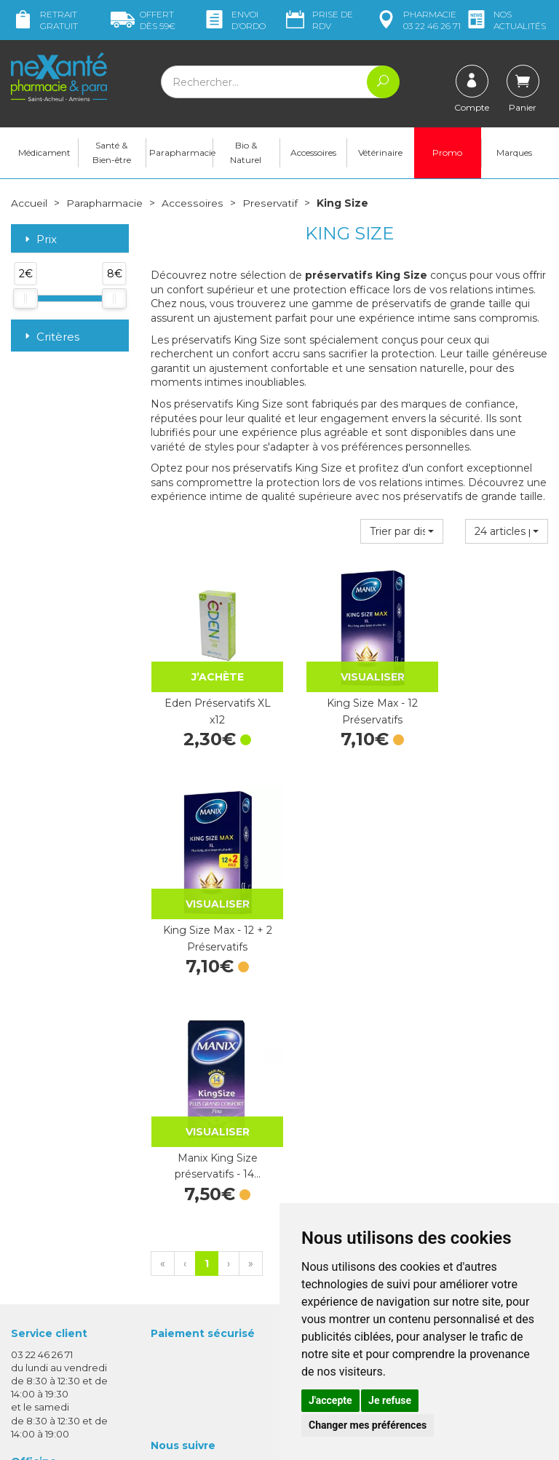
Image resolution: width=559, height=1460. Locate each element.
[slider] (25, 299)
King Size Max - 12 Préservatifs (349, 696)
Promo (447, 153)
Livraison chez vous (475, 1123)
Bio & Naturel (245, 153)
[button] (401, 532)
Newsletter (177, 1241)
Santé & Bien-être (111, 153)
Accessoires (313, 153)
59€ (143, 20)
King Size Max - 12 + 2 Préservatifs (489, 696)
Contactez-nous (328, 1173)
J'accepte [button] (330, 1400)
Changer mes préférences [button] (368, 1425)
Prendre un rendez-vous (347, 1186)
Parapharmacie (181, 153)
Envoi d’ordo (234, 20)
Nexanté (109, 1439)
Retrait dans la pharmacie (463, 1103)
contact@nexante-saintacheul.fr (56, 1311)
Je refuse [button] (389, 1400)
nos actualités (505, 20)
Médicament (44, 153)
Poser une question (57, 1340)
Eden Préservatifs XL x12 (209, 696)
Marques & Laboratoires (207, 1228)
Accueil (29, 203)
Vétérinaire (380, 153)
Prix (39, 240)
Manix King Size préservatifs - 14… (210, 908)
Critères (50, 336)
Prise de (318, 20)
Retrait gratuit (44, 20)
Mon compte (42, 1354)
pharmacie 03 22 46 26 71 (417, 20)
